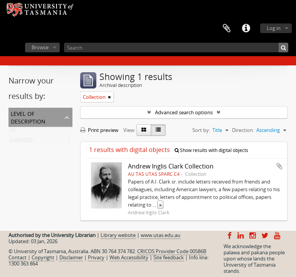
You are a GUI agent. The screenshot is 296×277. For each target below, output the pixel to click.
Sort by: (201, 130)
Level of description (28, 117)
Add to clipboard (279, 166)
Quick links (246, 28)
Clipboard (226, 28)
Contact (17, 257)
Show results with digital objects (211, 150)
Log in (274, 28)
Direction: (243, 130)
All (12, 131)
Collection (21, 140)
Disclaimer (71, 257)
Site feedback (168, 257)
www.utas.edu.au (160, 235)
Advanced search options (184, 112)
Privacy (96, 257)
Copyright (43, 257)
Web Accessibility (128, 257)
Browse (40, 47)
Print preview (99, 130)
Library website (118, 235)
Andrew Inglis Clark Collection (171, 166)
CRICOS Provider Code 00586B (171, 251)
